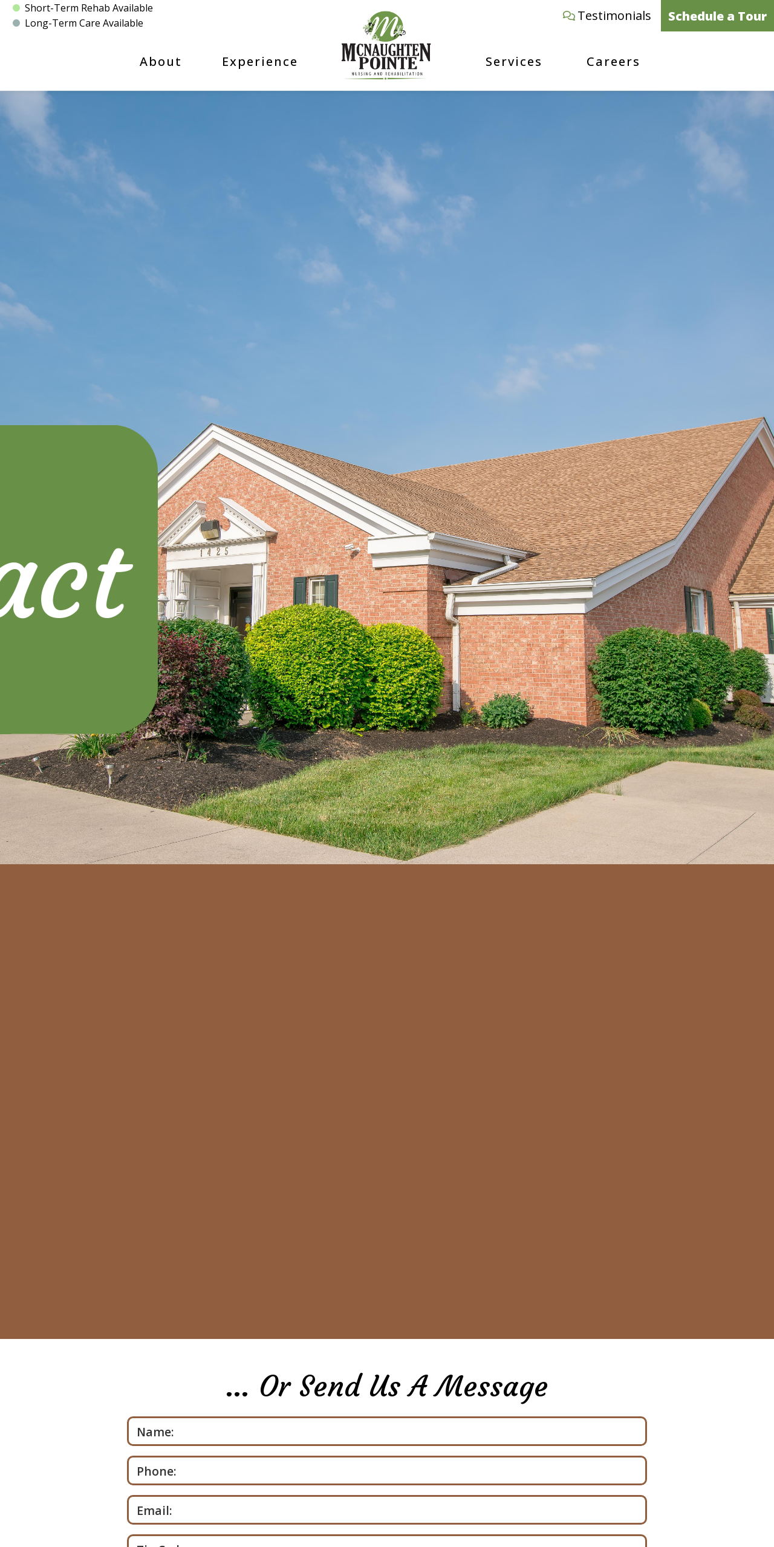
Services (514, 61)
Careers (613, 61)
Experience (260, 61)
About (161, 61)
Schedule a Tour (717, 16)
